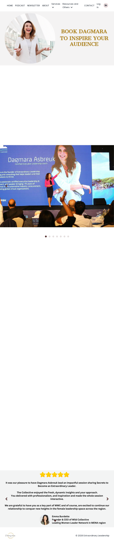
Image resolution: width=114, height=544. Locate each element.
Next (107, 186)
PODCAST (20, 5)
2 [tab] (49, 236)
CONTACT (89, 5)
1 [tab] (46, 236)
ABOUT (45, 5)
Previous (6, 186)
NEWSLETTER (33, 5)
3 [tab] (53, 236)
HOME (10, 5)
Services (55, 5)
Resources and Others (70, 5)
